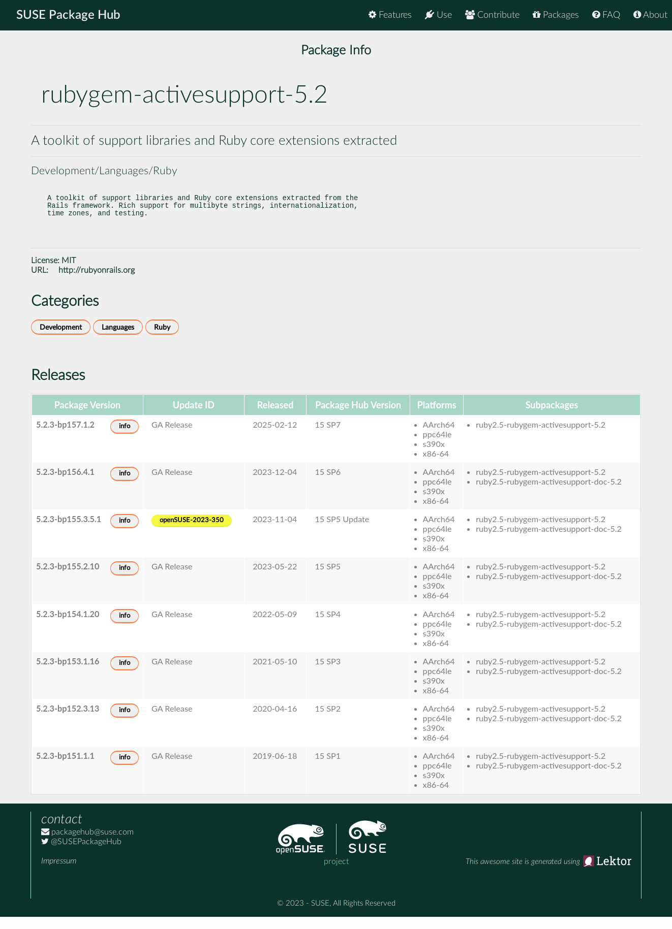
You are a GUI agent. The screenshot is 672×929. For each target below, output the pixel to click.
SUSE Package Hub (69, 15)
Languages (118, 339)
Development (61, 339)
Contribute (492, 15)
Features (390, 15)
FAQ (606, 15)
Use (438, 15)
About (650, 15)
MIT (69, 273)
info (124, 438)
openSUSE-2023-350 (192, 532)
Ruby (162, 339)
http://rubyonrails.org (96, 282)
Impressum (58, 873)
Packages (556, 15)
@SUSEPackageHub (81, 854)
